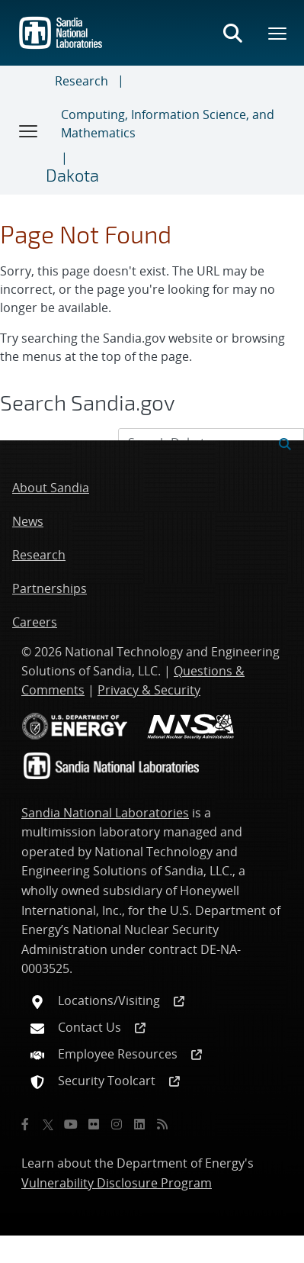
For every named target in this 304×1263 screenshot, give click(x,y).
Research (81, 80)
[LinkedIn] (139, 1124)
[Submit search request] (285, 442)
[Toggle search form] (232, 33)
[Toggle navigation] (29, 130)
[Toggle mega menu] (278, 33)
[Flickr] (93, 1124)
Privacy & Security (149, 689)
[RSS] (162, 1124)
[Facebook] (25, 1124)
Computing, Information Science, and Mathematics (167, 123)
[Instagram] (116, 1124)
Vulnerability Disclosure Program (116, 1182)
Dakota (72, 175)
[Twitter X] (48, 1124)
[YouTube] (70, 1124)
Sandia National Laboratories (105, 812)
